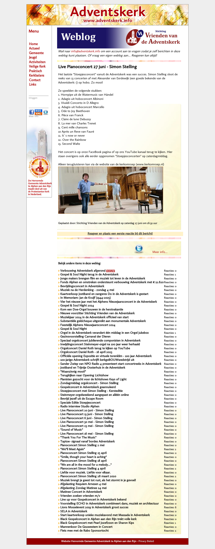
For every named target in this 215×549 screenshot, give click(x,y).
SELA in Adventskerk (73, 511)
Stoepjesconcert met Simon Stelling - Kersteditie (91, 391)
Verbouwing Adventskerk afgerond (87, 271)
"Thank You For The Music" (78, 437)
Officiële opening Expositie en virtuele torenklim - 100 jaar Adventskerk (106, 356)
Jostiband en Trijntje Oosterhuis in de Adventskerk (92, 367)
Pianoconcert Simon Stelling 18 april (83, 461)
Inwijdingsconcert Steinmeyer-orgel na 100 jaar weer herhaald (100, 344)
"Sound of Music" (71, 430)
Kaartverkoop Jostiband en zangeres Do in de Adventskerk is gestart (104, 294)
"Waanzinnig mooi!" (73, 371)
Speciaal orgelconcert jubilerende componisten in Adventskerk (100, 340)
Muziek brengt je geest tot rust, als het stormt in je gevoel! (98, 480)
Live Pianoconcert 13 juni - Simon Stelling (86, 414)
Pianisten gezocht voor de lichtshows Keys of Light (93, 379)
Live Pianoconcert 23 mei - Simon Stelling (87, 426)
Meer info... (34, 116)
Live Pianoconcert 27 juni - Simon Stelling (97, 67)
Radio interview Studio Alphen (79, 406)
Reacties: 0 (170, 271)
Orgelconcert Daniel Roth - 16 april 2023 (86, 352)
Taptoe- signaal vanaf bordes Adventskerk (87, 441)
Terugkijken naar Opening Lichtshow (84, 375)
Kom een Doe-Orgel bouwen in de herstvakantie (91, 309)
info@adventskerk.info (85, 51)
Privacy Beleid (146, 541)
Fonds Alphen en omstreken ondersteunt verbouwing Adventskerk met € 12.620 (112, 282)
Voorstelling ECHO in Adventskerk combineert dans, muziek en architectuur (109, 503)
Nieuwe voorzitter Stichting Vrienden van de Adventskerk (97, 313)
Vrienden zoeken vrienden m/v (80, 496)
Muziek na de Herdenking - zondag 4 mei (87, 290)
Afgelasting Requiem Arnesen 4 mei (83, 484)
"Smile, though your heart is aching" (83, 457)
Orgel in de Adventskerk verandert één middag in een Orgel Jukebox (104, 333)
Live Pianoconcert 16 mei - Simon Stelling (87, 434)
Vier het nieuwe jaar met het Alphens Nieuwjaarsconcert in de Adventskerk (108, 302)
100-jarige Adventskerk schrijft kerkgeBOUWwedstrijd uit (97, 360)
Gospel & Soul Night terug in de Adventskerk (89, 274)
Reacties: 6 (170, 507)
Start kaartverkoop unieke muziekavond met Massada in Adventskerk (105, 515)
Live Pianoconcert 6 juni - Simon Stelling (86, 418)
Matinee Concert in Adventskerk (81, 492)
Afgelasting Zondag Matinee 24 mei (83, 488)
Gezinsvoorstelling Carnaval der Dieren (85, 336)
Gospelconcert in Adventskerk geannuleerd (88, 387)
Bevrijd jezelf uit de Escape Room (81, 398)
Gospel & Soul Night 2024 (77, 305)
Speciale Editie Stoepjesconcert (80, 402)
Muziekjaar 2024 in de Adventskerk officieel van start (94, 317)
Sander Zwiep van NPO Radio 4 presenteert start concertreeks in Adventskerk (110, 364)
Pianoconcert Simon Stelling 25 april (83, 453)
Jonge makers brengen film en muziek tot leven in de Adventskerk (102, 278)
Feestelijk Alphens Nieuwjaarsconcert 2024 (87, 325)
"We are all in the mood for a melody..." (85, 465)
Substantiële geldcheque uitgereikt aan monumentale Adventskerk (103, 321)
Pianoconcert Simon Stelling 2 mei (82, 445)
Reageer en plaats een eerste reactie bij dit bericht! (120, 233)
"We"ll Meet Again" (72, 449)
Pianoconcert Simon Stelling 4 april (82, 468)
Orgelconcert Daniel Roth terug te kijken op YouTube (95, 348)
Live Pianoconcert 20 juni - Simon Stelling (87, 410)
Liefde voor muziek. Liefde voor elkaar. (85, 472)
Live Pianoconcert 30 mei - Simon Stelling (87, 422)
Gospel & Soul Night (73, 329)
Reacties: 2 (170, 449)
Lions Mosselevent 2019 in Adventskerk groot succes (94, 507)
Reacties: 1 (170, 274)
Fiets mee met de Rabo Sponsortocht (84, 530)
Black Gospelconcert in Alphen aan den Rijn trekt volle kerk (98, 519)
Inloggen (33, 98)
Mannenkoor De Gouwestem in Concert (86, 527)
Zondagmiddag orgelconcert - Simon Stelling (89, 383)
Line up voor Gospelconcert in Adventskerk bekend (93, 499)
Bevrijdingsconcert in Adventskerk (82, 286)
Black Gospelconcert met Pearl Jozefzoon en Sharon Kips (97, 523)
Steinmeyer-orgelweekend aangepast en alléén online (94, 395)
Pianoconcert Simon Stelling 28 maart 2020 (88, 476)
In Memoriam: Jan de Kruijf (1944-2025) (85, 298)
